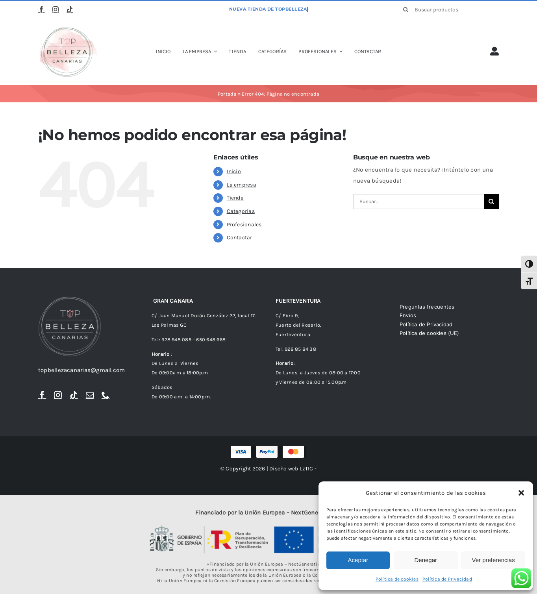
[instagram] (55, 9)
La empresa (241, 184)
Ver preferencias (493, 560)
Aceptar (358, 560)
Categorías (241, 211)
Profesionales (244, 224)
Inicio (234, 171)
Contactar (239, 237)
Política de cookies (397, 579)
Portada (227, 94)
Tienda (235, 197)
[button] (521, 493)
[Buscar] (406, 9)
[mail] (90, 395)
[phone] (105, 395)
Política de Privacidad (447, 579)
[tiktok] (70, 9)
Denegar (425, 560)
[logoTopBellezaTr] (67, 28)
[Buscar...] (418, 201)
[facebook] (41, 9)
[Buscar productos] (448, 9)
